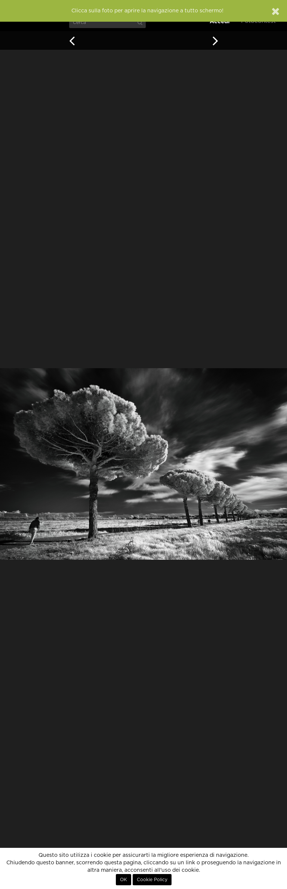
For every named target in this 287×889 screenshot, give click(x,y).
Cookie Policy (152, 879)
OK (123, 879)
